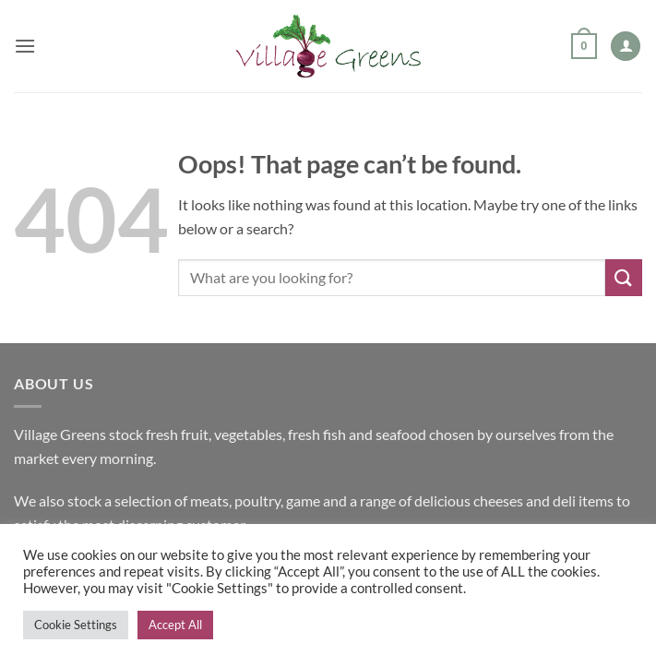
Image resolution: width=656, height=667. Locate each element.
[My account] (625, 46)
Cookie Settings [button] (75, 624)
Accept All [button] (175, 624)
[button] (25, 45)
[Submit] (623, 277)
